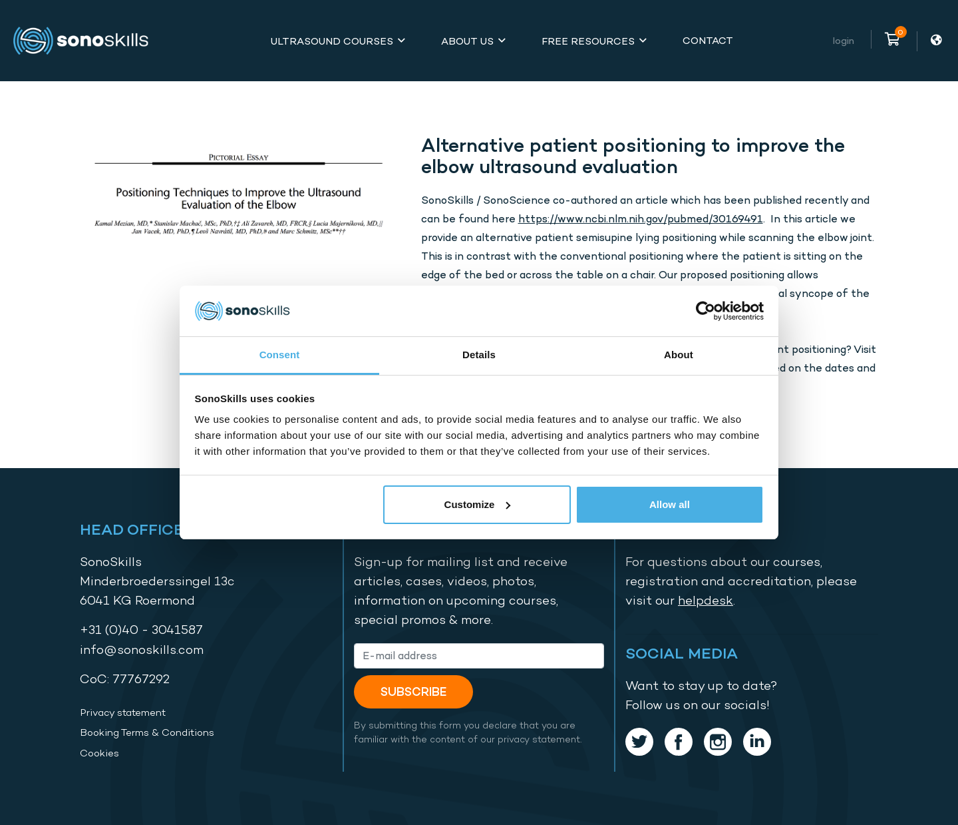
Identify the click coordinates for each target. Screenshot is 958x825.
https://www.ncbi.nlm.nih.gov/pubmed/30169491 (640, 218)
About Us (467, 41)
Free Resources (588, 41)
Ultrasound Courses (332, 41)
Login (843, 40)
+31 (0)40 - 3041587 (141, 629)
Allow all (669, 504)
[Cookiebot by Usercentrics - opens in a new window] (705, 311)
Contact (708, 40)
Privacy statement (123, 712)
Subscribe (413, 691)
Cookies (99, 753)
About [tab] (678, 354)
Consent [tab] (279, 354)
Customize (477, 504)
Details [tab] (479, 354)
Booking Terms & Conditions (147, 732)
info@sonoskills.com (142, 649)
